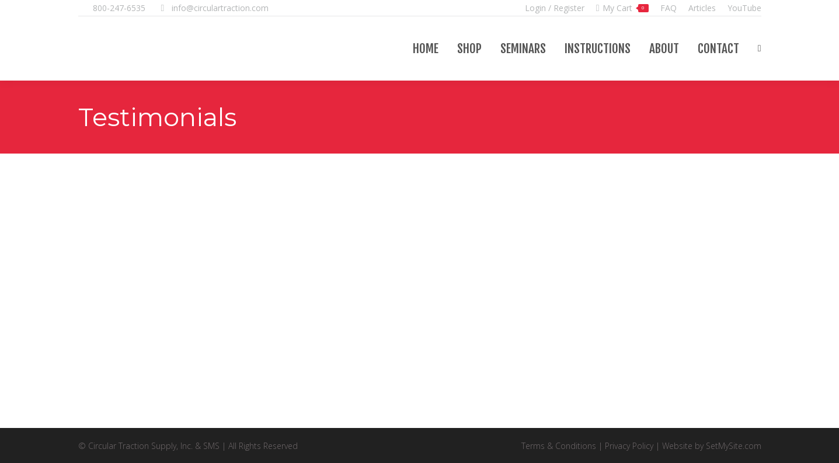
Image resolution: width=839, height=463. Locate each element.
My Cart (622, 8)
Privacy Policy (629, 445)
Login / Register (554, 7)
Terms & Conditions (558, 445)
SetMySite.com (733, 445)
